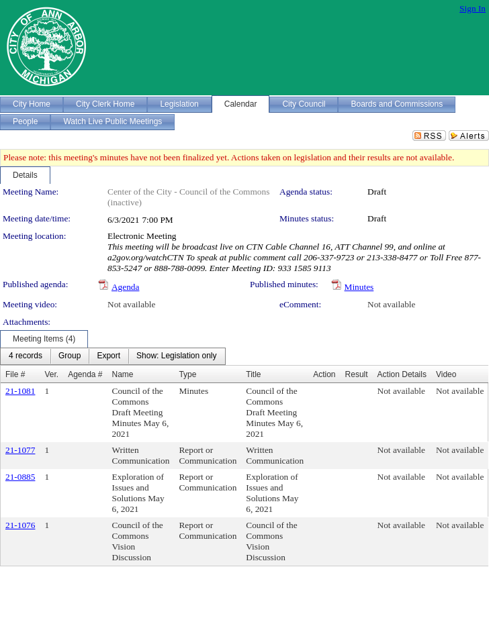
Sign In (472, 8)
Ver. (51, 374)
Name (123, 374)
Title (253, 374)
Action (324, 374)
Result (356, 374)
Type (187, 374)
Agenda (125, 287)
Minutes (359, 287)
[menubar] (113, 356)
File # (15, 374)
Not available (131, 304)
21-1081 (20, 391)
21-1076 (20, 525)
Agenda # (85, 374)
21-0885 (20, 477)
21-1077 (20, 450)
